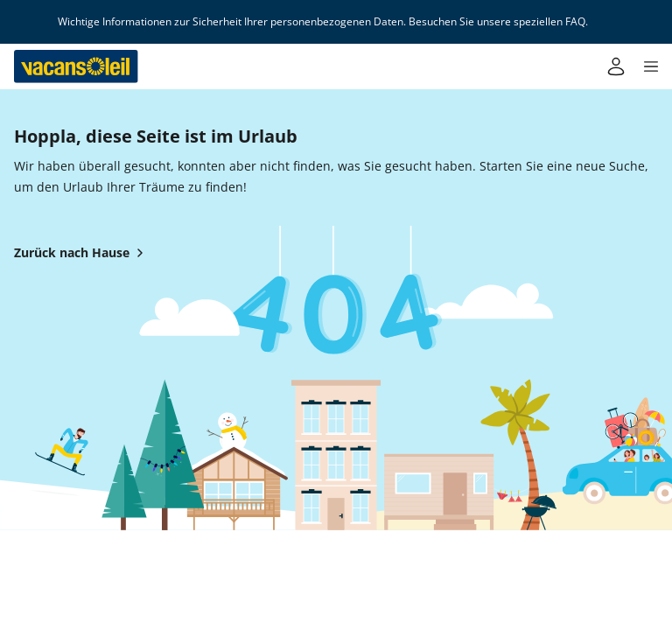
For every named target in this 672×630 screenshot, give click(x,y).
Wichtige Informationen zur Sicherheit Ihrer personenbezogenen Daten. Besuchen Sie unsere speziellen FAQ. (323, 22)
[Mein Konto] (616, 66)
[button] (651, 66)
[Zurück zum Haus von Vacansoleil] (76, 66)
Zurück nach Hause (82, 252)
